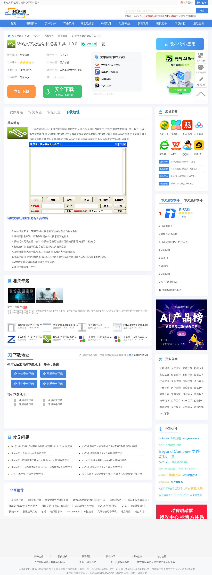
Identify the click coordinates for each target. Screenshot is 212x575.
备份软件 (199, 381)
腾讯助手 (186, 161)
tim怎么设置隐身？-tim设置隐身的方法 (102, 453)
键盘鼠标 (176, 374)
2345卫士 (191, 176)
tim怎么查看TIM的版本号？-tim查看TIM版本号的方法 (109, 446)
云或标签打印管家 (84, 506)
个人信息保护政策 (119, 562)
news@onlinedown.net (102, 573)
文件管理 (164, 381)
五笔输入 (187, 407)
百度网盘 (199, 134)
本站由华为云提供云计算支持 (131, 573)
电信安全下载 (23, 374)
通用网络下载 (23, 404)
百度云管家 (196, 495)
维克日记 (125, 511)
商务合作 (39, 556)
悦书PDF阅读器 (169, 281)
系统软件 (106, 23)
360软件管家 (176, 134)
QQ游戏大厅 (187, 154)
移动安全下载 (23, 384)
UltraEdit (165, 249)
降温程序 (199, 394)
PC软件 (37, 35)
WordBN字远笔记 (137, 500)
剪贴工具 (164, 374)
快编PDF (14, 511)
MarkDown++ (117, 500)
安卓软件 (50, 23)
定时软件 (187, 381)
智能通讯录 (137, 506)
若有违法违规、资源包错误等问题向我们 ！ (108, 355)
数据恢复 (199, 368)
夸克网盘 (181, 183)
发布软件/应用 (180, 44)
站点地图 (161, 556)
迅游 (193, 161)
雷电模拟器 (199, 154)
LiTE (124, 506)
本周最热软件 (170, 200)
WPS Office (170, 16)
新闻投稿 (62, 556)
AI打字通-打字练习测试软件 (56, 506)
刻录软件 (199, 400)
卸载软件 (187, 368)
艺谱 (43, 511)
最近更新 (198, 23)
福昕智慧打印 (190, 475)
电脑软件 (31, 23)
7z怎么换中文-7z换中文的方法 (27, 474)
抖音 (178, 16)
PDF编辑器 (167, 225)
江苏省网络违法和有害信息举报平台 (156, 562)
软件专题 (124, 23)
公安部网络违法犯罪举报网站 (49, 562)
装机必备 (161, 23)
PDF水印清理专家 (107, 506)
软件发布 (201, 2)
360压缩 (189, 183)
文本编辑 (62, 35)
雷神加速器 (176, 161)
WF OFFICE (73, 511)
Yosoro (164, 265)
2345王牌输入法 (170, 475)
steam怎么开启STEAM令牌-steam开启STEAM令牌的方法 (41, 467)
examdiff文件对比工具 (56, 500)
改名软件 (199, 387)
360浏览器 (160, 16)
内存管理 (176, 387)
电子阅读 (164, 400)
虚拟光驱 (199, 407)
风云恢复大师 (193, 488)
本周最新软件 (193, 200)
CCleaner (164, 438)
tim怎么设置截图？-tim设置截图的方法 (102, 467)
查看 (184, 217)
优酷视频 (193, 169)
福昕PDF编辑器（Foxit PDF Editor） (178, 468)
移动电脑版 (87, 23)
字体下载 (164, 387)
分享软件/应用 (141, 355)
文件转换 (187, 374)
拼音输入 (187, 394)
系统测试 (176, 368)
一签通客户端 (16, 500)
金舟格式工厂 (166, 495)
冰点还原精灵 (179, 462)
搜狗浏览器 (191, 16)
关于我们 (86, 556)
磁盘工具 (199, 374)
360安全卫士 (139, 16)
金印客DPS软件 (169, 233)
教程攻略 (143, 23)
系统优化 (176, 407)
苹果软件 (68, 23)
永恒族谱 (88, 511)
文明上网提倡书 (87, 562)
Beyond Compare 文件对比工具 (179, 451)
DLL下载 (164, 413)
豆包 (183, 16)
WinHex (165, 257)
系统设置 (164, 394)
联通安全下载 (53, 384)
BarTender (164, 462)
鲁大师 (174, 176)
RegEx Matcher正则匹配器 (23, 506)
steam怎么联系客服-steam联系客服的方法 (104, 460)
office (173, 183)
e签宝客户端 (34, 500)
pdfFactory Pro (170, 445)
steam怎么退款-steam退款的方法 (28, 453)
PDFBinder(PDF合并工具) (174, 241)
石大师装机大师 (171, 488)
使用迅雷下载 (23, 400)
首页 (13, 23)
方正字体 (182, 176)
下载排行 (180, 23)
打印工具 (176, 400)
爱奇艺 (185, 169)
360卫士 (164, 134)
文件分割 (176, 381)
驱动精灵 (187, 134)
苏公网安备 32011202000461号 (133, 569)
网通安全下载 (53, 374)
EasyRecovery (191, 438)
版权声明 (110, 556)
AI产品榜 (188, 2)
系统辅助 (164, 368)
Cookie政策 (136, 556)
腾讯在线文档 (30, 511)
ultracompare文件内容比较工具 (88, 500)
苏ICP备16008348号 (102, 569)
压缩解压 (187, 387)
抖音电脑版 (176, 169)
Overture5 (164, 481)
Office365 (150, 16)
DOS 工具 (187, 400)
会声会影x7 (177, 481)
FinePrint (181, 495)
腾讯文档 (184, 209)
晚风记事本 (56, 511)
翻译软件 (164, 407)
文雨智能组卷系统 (107, 511)
